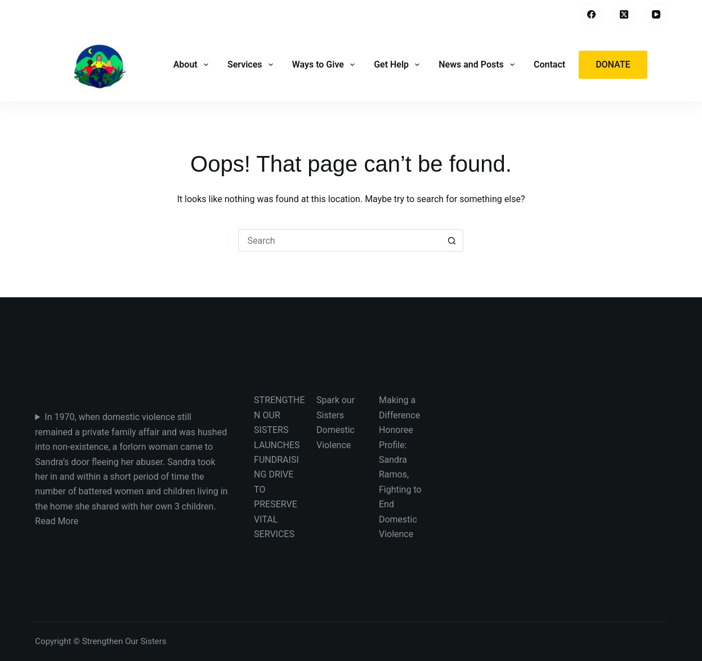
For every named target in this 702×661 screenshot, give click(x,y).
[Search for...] (339, 240)
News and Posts (478, 65)
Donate (613, 64)
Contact (549, 64)
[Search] (564, 14)
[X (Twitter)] (624, 14)
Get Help (398, 65)
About (192, 65)
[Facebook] (591, 14)
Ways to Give (324, 65)
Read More (56, 521)
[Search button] (452, 240)
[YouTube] (656, 14)
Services (251, 65)
